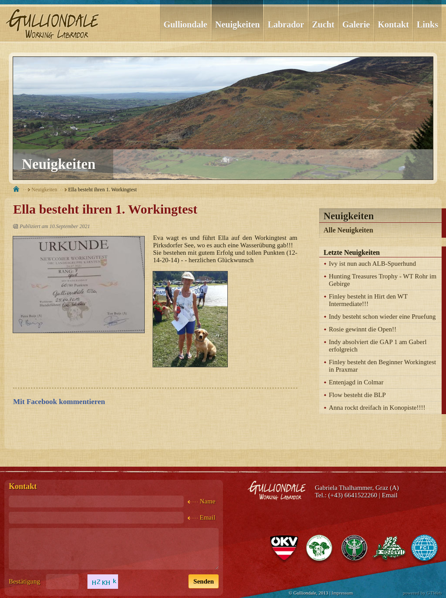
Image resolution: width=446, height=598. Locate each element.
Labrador (286, 24)
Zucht (323, 24)
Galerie (356, 24)
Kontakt (393, 24)
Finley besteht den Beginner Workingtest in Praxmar (382, 366)
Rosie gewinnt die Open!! (363, 329)
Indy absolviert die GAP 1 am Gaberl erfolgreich (378, 345)
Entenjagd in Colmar (356, 382)
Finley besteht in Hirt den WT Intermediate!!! (368, 300)
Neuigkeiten (237, 24)
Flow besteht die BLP (357, 394)
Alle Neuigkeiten (348, 230)
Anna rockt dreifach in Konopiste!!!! (377, 407)
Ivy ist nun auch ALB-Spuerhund (372, 263)
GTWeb (434, 592)
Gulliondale (185, 24)
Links (427, 24)
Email (389, 495)
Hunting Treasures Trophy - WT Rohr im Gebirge (382, 280)
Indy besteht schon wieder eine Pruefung (382, 316)
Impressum (342, 592)
